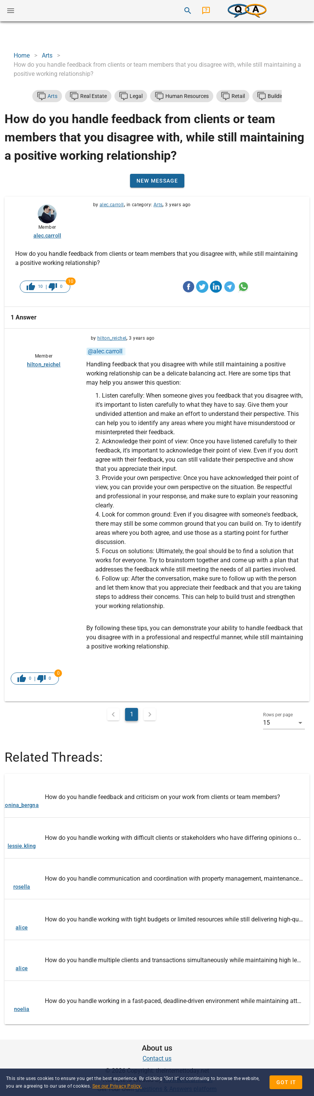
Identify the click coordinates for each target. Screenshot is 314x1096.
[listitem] (157, 797)
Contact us (157, 1058)
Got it (286, 1082)
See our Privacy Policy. (117, 1086)
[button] (284, 723)
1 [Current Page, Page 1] (131, 714)
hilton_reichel (112, 338)
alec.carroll (112, 204)
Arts (158, 204)
